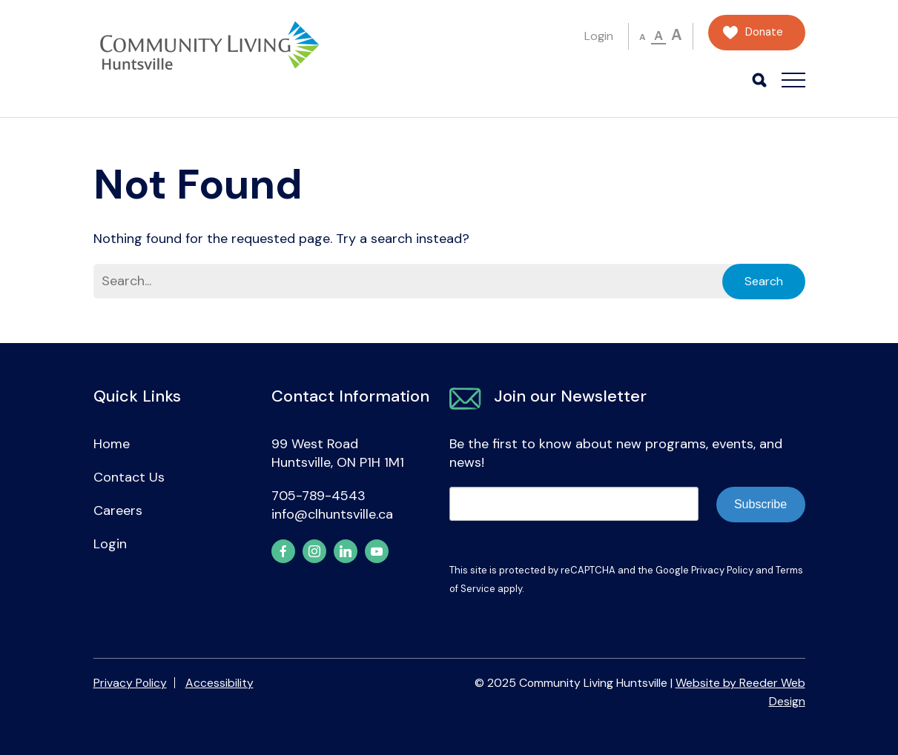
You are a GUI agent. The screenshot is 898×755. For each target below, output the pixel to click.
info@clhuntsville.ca (332, 514)
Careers (117, 510)
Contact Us (129, 477)
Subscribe (760, 504)
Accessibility (219, 683)
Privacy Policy (722, 570)
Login (598, 36)
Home (111, 444)
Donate (764, 32)
